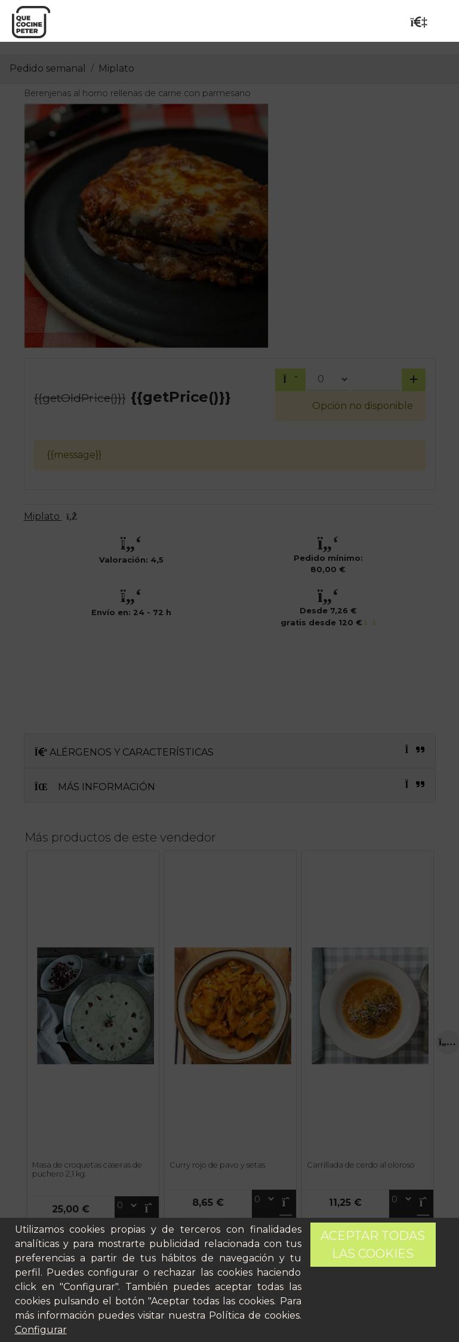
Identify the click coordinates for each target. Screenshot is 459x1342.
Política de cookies (254, 1315)
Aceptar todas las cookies (373, 1245)
